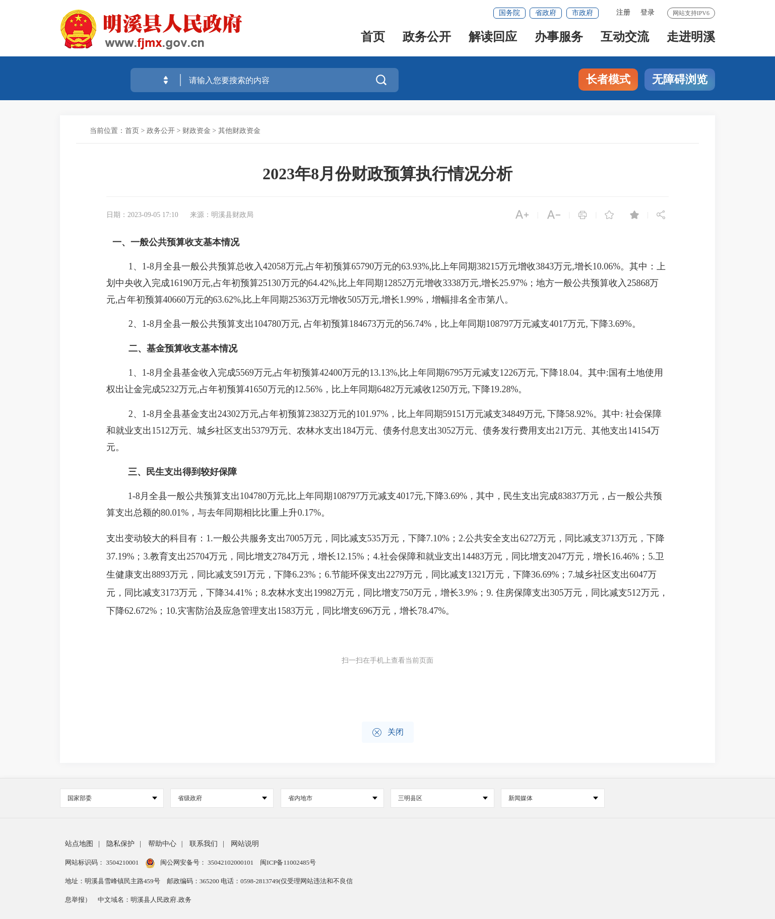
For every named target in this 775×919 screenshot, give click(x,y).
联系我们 (203, 843)
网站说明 (245, 843)
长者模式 (608, 79)
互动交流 (625, 41)
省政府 (545, 13)
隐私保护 (120, 843)
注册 (623, 12)
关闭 (388, 732)
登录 (647, 12)
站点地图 (79, 843)
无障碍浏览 (679, 79)
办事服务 (559, 41)
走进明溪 (691, 41)
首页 (373, 41)
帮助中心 (162, 843)
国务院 (509, 13)
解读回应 (493, 41)
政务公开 (427, 41)
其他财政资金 (239, 130)
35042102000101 (230, 862)
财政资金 (196, 130)
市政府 (582, 13)
